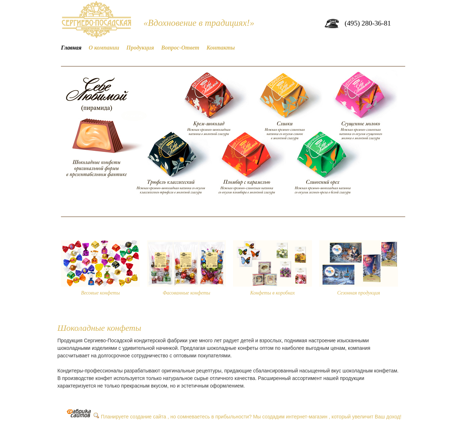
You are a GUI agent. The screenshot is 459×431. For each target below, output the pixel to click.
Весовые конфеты (100, 293)
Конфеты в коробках (272, 293)
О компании (104, 48)
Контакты (221, 48)
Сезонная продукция (358, 293)
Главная (71, 48)
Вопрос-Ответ (180, 48)
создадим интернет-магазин (294, 417)
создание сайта (148, 417)
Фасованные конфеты (186, 293)
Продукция (140, 48)
